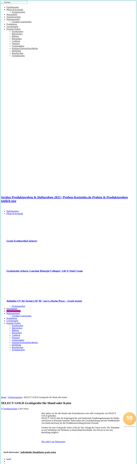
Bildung (15, 36)
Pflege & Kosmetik (14, 9)
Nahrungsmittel (13, 19)
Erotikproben (17, 31)
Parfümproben (12, 7)
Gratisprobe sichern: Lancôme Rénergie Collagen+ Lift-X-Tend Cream (44, 270)
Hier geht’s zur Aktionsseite (53, 441)
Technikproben (18, 56)
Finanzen (16, 43)
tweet (8, 459)
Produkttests (11, 24)
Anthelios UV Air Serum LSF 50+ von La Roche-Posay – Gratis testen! (44, 301)
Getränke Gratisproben (21, 22)
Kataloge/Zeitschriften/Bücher (25, 48)
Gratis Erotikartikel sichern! (21, 240)
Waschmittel (11, 14)
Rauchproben (17, 53)
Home (3, 397)
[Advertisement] (68, 372)
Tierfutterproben (13, 17)
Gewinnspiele (12, 26)
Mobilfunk (16, 51)
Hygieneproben (18, 12)
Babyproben (17, 34)
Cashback (16, 41)
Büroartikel (17, 39)
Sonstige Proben (13, 29)
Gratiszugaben (18, 46)
